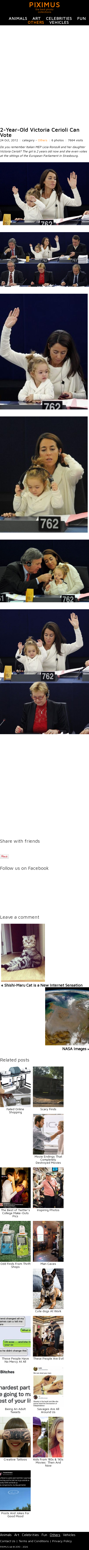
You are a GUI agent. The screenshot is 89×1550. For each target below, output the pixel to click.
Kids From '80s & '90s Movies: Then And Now (48, 1462)
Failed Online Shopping (15, 1110)
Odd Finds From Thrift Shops (15, 1265)
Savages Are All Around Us (48, 1410)
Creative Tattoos (15, 1459)
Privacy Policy (62, 1541)
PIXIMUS (44, 4)
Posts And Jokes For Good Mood (15, 1514)
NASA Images (74, 1048)
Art (36, 18)
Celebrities (59, 18)
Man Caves (48, 1263)
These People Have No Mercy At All (15, 1360)
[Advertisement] (44, 76)
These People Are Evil (48, 1358)
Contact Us (7, 1541)
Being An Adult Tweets (15, 1410)
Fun (81, 18)
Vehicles (59, 22)
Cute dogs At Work (48, 1311)
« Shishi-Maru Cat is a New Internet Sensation (41, 985)
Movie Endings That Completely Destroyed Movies (48, 1159)
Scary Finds (48, 1109)
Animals (18, 18)
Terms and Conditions (34, 1541)
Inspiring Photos (48, 1210)
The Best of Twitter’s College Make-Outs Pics (15, 1213)
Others (36, 22)
